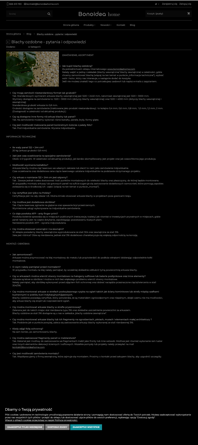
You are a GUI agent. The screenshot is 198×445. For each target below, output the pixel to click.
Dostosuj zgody (57, 427)
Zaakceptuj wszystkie (86, 427)
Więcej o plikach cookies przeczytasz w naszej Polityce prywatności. (41, 420)
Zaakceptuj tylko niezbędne (24, 427)
